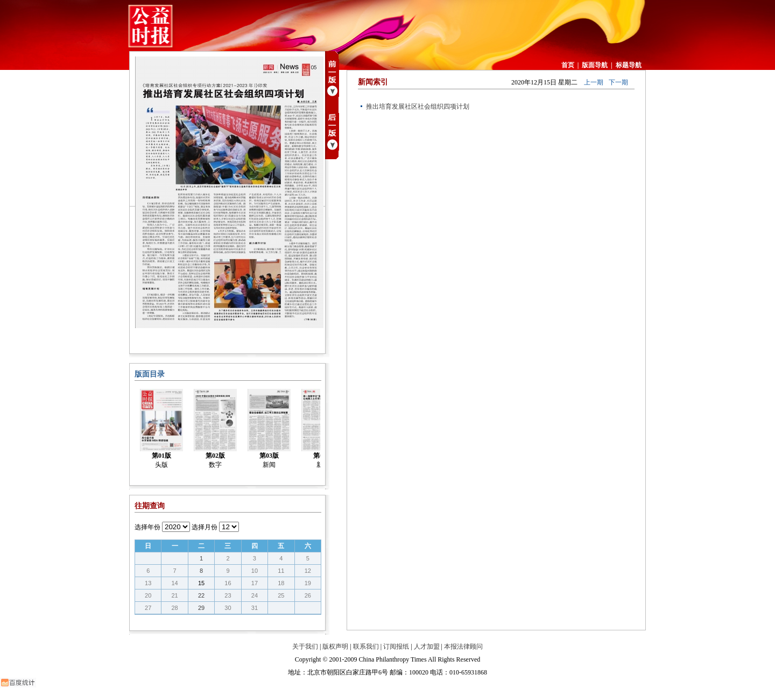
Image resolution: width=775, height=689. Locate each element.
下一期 (618, 82)
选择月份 (204, 527)
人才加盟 (427, 646)
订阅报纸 (396, 646)
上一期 (593, 82)
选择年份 (147, 527)
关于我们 (305, 646)
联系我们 (366, 646)
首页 (567, 65)
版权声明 (335, 646)
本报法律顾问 (463, 646)
